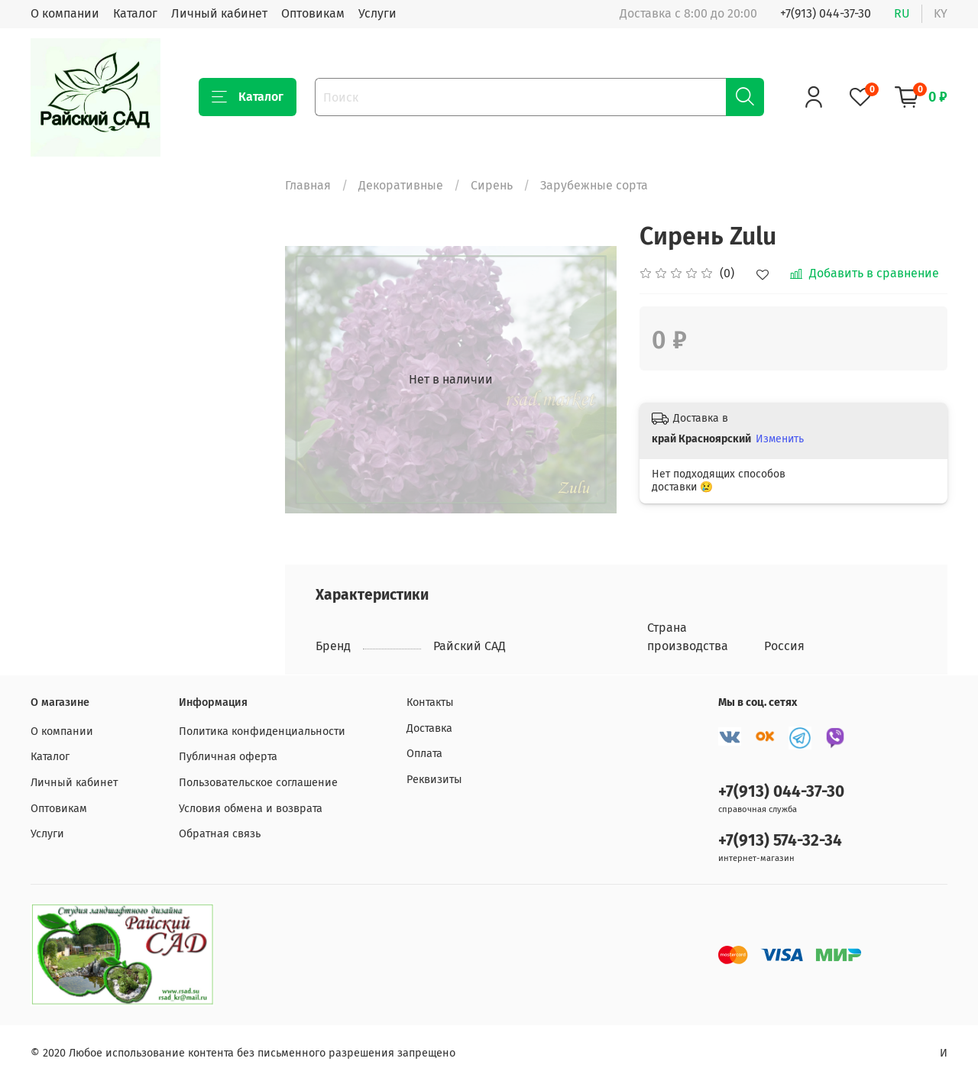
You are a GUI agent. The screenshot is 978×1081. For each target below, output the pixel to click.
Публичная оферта (228, 756)
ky (940, 13)
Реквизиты (434, 779)
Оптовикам (313, 13)
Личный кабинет (219, 13)
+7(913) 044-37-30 (825, 13)
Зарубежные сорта (594, 185)
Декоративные (400, 185)
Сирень (492, 185)
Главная (308, 185)
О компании (65, 13)
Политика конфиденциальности (262, 731)
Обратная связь (220, 833)
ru (902, 13)
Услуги (377, 13)
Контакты (430, 702)
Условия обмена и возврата (250, 808)
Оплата (424, 753)
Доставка (429, 728)
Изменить (780, 438)
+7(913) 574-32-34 (780, 840)
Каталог (135, 13)
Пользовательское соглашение (258, 782)
